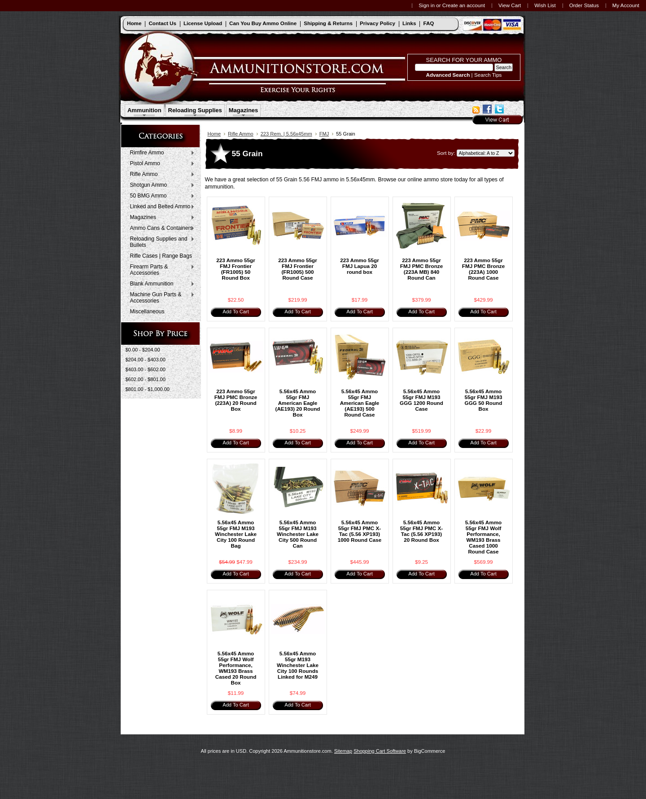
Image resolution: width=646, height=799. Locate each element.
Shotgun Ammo (160, 185)
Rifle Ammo (160, 174)
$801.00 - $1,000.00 (148, 389)
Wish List (544, 5)
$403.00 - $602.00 (146, 369)
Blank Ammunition (160, 284)
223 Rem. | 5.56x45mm (286, 133)
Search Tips (488, 75)
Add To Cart (236, 311)
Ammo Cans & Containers (160, 228)
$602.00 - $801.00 (146, 379)
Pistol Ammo (160, 163)
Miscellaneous (147, 311)
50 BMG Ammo (160, 196)
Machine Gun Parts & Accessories (160, 297)
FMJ (324, 133)
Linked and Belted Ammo (160, 207)
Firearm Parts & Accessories (160, 269)
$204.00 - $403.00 (146, 359)
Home (214, 133)
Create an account (463, 5)
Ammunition (144, 110)
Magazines (243, 110)
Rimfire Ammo (160, 153)
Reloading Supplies (195, 110)
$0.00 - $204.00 (143, 349)
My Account (625, 5)
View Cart (509, 5)
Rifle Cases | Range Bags (161, 256)
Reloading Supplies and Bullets (160, 242)
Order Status (584, 5)
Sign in (427, 5)
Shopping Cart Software (380, 751)
